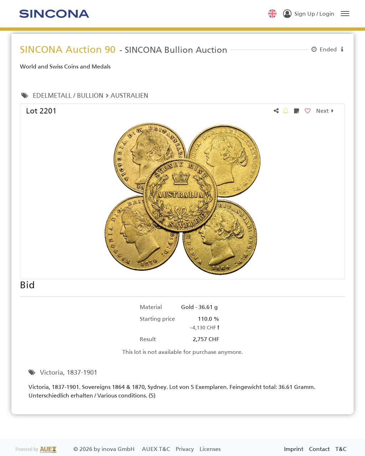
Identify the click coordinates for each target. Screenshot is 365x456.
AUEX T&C (156, 449)
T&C (340, 449)
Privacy (185, 449)
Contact (319, 449)
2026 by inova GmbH (76, 449)
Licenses (210, 449)
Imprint (293, 449)
